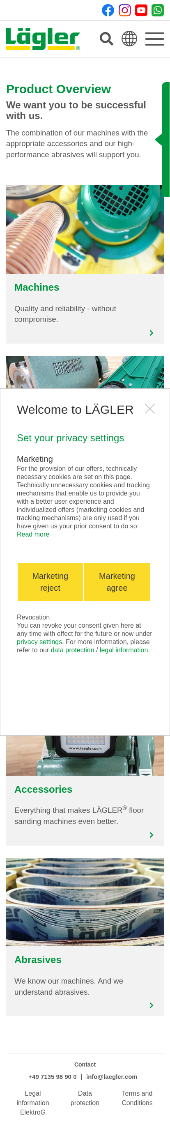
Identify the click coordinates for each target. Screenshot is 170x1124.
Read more (33, 534)
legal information (124, 650)
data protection (72, 650)
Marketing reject (50, 581)
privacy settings (39, 641)
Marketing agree (117, 581)
